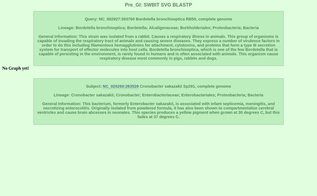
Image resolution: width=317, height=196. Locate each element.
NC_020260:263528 (121, 86)
